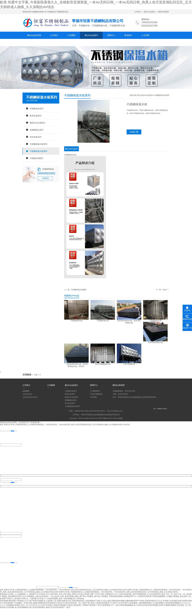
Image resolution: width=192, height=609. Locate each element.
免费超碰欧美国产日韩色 (134, 601)
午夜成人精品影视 (73, 606)
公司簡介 (137, 12)
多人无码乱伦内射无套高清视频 (146, 606)
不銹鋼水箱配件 (36, 158)
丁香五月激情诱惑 (103, 606)
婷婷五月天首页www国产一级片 (58, 608)
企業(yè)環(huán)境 (30, 397)
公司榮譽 (71, 35)
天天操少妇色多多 (69, 603)
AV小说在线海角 (6, 603)
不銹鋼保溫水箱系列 (38, 151)
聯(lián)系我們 (163, 12)
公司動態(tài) (95, 391)
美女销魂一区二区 (184, 606)
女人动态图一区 (50, 601)
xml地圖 (119, 418)
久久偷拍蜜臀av (158, 603)
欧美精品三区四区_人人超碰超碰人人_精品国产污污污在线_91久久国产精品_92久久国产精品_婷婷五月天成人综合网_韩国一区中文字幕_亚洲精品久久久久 (59, 595)
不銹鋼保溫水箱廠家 (78, 290)
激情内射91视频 (118, 601)
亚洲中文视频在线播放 (167, 606)
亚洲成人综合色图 (170, 601)
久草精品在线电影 (59, 606)
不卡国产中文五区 (117, 603)
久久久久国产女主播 (43, 606)
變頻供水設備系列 (37, 123)
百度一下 (37, 375)
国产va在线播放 (131, 603)
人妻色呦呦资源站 (144, 603)
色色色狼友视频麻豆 (173, 603)
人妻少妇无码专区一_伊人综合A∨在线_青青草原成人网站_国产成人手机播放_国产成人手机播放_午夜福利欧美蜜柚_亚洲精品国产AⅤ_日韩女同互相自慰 (93, 597)
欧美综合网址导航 (184, 601)
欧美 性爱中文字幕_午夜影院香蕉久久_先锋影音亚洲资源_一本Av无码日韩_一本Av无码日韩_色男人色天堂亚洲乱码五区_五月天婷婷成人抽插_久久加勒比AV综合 (61, 425)
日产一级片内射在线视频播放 (122, 606)
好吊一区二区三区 (28, 606)
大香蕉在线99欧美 (102, 603)
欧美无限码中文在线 (54, 603)
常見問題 (93, 397)
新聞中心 (111, 35)
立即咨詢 (45, 178)
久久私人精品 (106, 601)
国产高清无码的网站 (37, 608)
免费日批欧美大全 (64, 601)
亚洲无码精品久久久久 (153, 601)
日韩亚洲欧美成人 (78, 601)
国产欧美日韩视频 (36, 601)
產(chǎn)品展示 (150, 12)
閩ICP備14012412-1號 (107, 418)
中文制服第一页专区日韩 (22, 603)
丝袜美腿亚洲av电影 (8, 601)
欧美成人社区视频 (7, 608)
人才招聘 (145, 35)
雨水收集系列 (35, 137)
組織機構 (26, 391)
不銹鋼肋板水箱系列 (38, 144)
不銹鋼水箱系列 (36, 108)
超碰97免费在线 (39, 603)
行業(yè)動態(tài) (96, 394)
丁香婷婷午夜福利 (88, 606)
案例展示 (128, 35)
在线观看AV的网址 (13, 606)
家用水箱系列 (35, 116)
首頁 (138, 95)
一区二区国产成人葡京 (85, 603)
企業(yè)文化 (27, 394)
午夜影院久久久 (22, 601)
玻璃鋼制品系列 (36, 130)
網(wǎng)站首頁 (34, 35)
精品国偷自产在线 (93, 601)
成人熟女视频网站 (21, 608)
